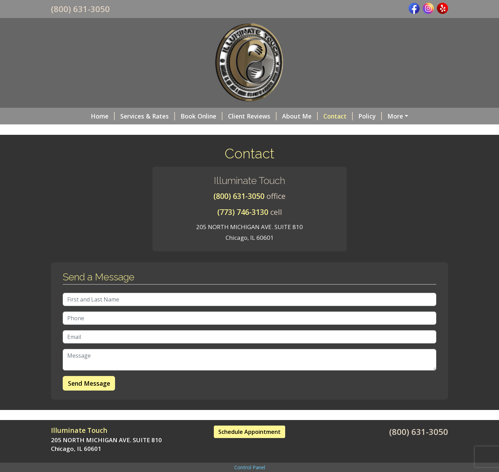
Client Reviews (218, 116)
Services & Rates (113, 116)
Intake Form (374, 116)
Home (68, 116)
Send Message (89, 398)
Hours (124, 130)
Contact (303, 116)
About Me (265, 116)
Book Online (167, 116)
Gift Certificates (83, 130)
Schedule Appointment (249, 446)
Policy (336, 116)
